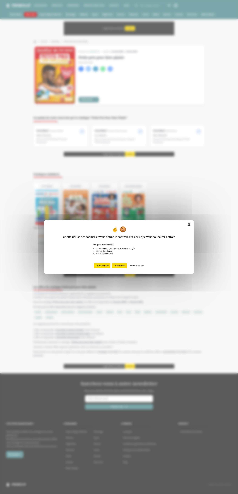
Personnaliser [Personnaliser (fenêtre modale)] (137, 265)
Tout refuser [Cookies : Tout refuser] (119, 265)
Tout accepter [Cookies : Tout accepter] (102, 265)
